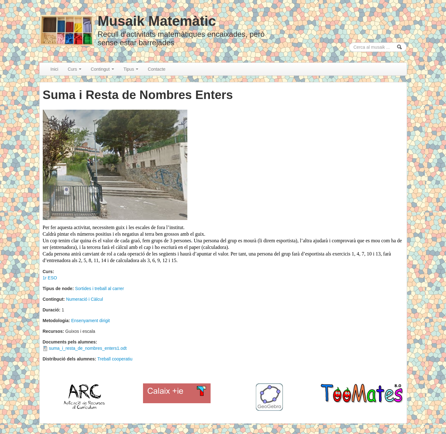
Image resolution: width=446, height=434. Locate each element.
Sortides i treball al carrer (99, 288)
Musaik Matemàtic (156, 21)
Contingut (102, 69)
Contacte (156, 69)
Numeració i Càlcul (84, 299)
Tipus (131, 69)
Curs (74, 69)
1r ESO (50, 277)
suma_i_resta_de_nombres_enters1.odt (88, 348)
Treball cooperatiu (115, 358)
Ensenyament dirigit (90, 320)
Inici (54, 69)
